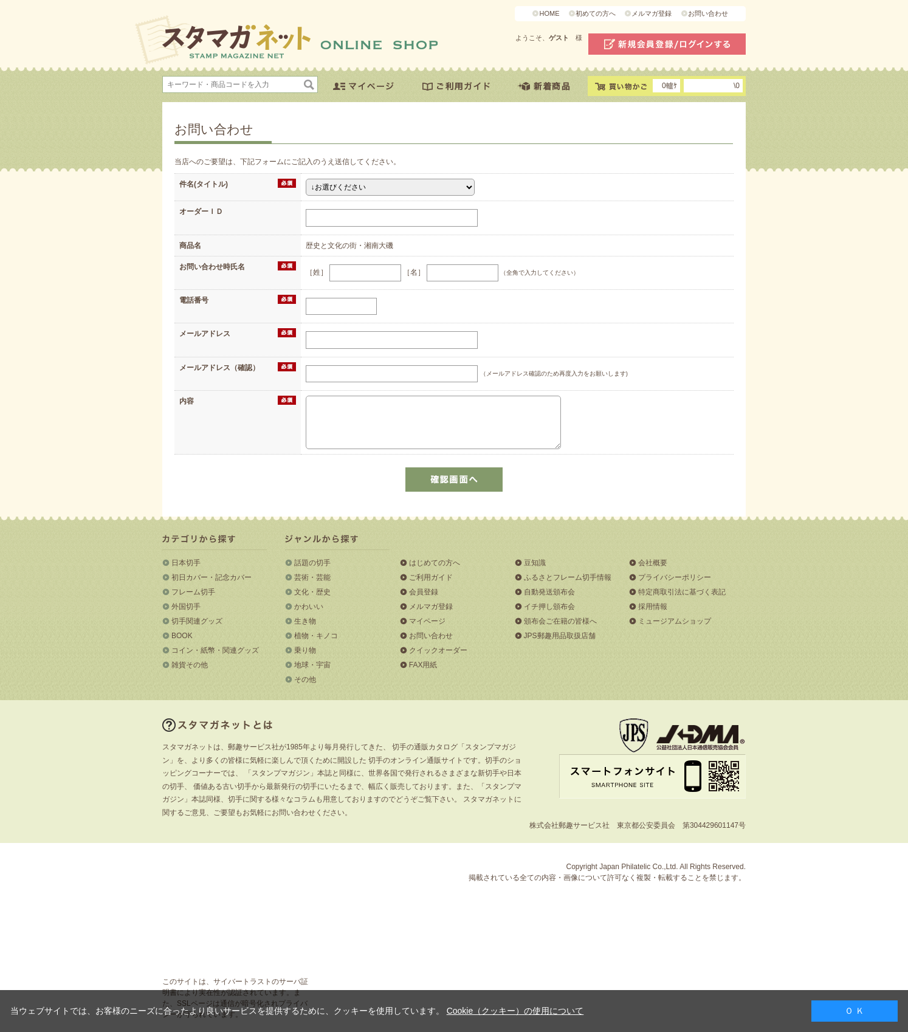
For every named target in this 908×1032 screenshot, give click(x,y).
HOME (549, 13)
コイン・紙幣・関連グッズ (215, 650)
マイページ (427, 621)
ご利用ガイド (431, 577)
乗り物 (305, 650)
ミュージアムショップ (674, 621)
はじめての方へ (434, 563)
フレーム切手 (193, 592)
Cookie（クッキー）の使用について (515, 1011)
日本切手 (186, 563)
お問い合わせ (708, 13)
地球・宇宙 (312, 665)
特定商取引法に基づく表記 (682, 592)
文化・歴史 (312, 592)
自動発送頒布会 (549, 592)
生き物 (305, 621)
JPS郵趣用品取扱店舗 (560, 635)
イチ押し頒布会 (549, 606)
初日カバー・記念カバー (211, 577)
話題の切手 (312, 563)
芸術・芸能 (312, 577)
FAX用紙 (423, 665)
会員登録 (423, 592)
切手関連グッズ (196, 621)
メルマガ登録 (651, 13)
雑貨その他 (189, 665)
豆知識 (535, 563)
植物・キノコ (316, 635)
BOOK (182, 635)
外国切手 (186, 606)
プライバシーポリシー (674, 577)
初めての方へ (596, 13)
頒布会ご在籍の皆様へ (560, 621)
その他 (305, 679)
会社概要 (652, 563)
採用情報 (652, 606)
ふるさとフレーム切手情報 (567, 577)
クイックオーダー (438, 650)
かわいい (308, 606)
